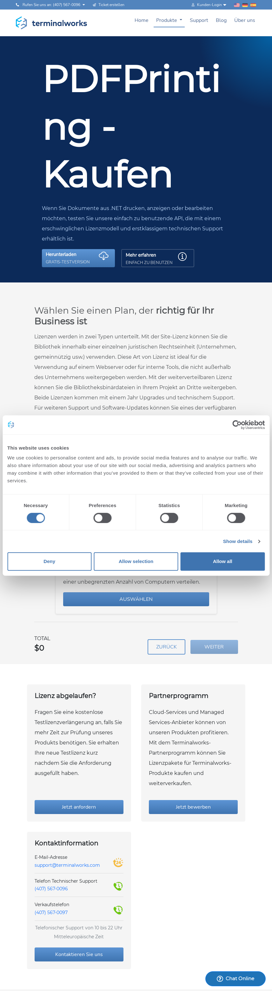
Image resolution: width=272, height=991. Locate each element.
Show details (238, 541)
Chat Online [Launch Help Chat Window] (235, 978)
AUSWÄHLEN (136, 599)
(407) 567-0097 (51, 912)
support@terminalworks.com (67, 865)
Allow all (222, 561)
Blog (221, 20)
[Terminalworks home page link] (51, 23)
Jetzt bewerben (193, 807)
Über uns (244, 20)
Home (142, 20)
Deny (49, 561)
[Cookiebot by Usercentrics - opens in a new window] (237, 425)
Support (199, 20)
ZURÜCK (166, 646)
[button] (78, 258)
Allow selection (136, 561)
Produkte (167, 20)
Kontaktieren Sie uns (79, 954)
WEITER (214, 646)
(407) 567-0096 (51, 889)
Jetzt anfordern (79, 807)
